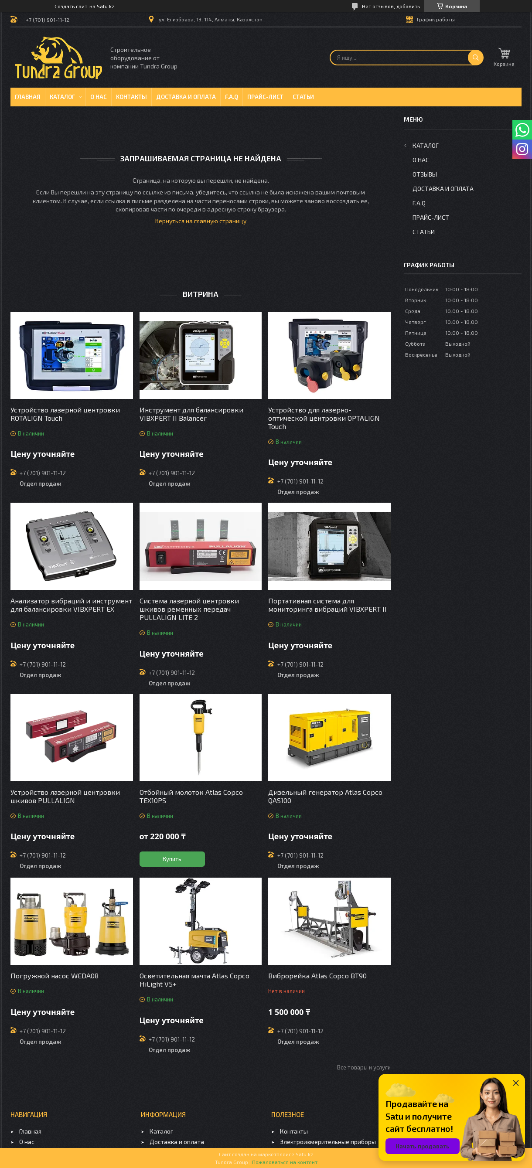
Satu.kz (304, 1154)
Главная (28, 96)
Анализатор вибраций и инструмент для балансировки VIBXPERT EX (71, 604)
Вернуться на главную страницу (200, 221)
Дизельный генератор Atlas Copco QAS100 (325, 796)
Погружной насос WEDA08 (54, 975)
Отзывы (425, 174)
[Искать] (476, 57)
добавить (408, 6)
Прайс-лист (265, 96)
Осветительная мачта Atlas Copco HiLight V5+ (194, 979)
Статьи (303, 96)
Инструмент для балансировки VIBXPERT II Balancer (191, 413)
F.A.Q (231, 96)
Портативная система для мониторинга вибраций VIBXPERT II (327, 604)
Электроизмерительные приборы (328, 1141)
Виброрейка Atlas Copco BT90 (317, 975)
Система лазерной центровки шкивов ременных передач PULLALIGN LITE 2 (189, 608)
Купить (172, 858)
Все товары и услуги (364, 1067)
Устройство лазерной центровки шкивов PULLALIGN (65, 796)
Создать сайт (71, 6)
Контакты (131, 96)
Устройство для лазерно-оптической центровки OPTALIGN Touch (324, 417)
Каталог (62, 96)
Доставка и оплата (186, 96)
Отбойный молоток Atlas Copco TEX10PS (191, 796)
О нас (98, 96)
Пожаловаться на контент (284, 1162)
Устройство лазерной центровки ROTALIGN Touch (65, 413)
